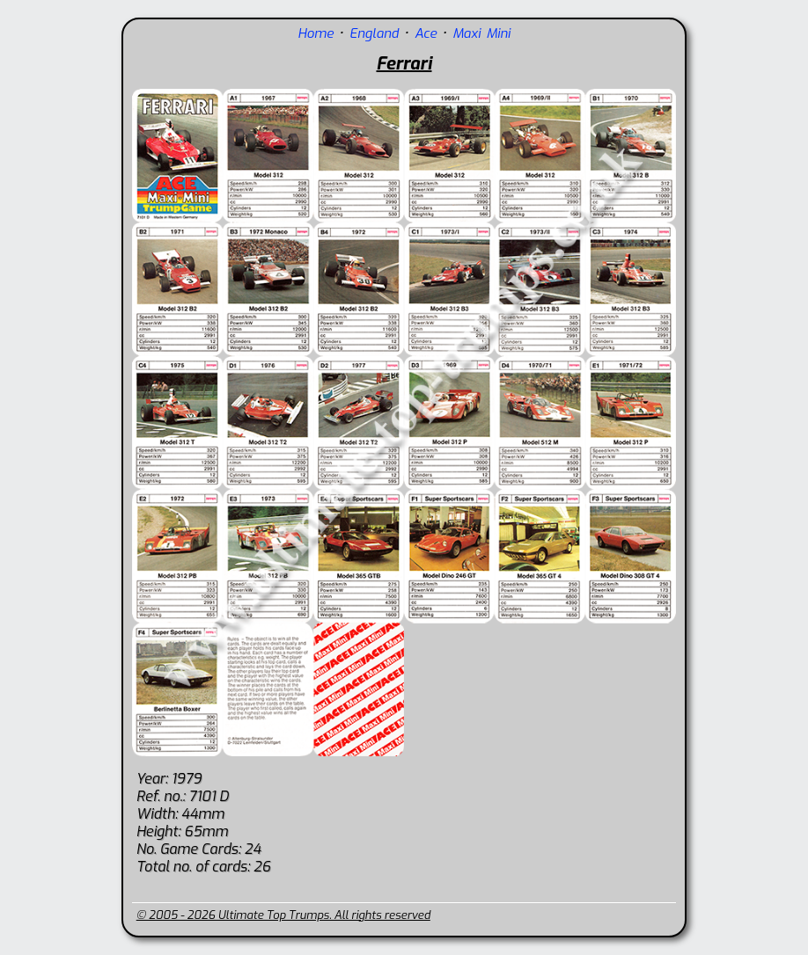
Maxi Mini (481, 33)
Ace (426, 33)
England (374, 33)
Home (315, 33)
